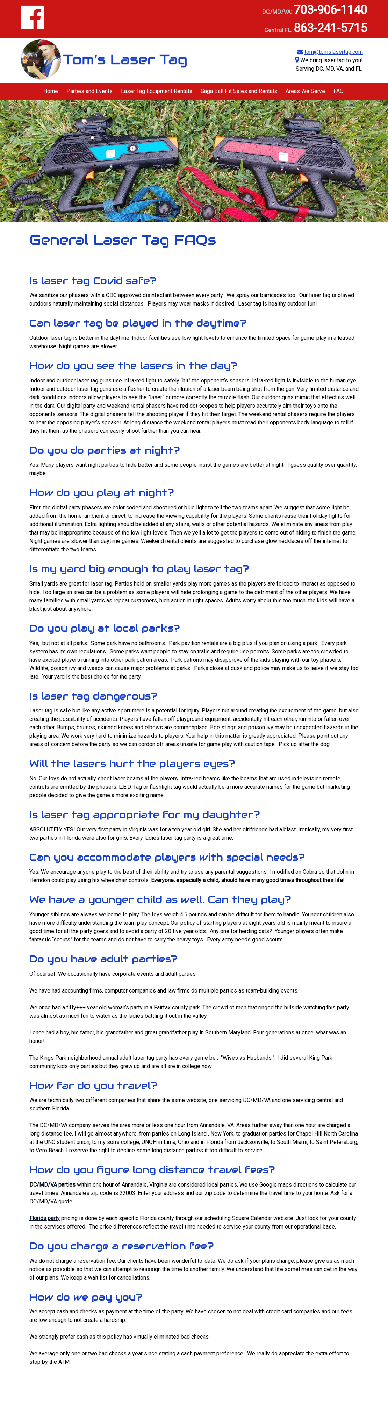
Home (50, 91)
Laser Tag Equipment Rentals (156, 91)
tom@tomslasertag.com (333, 52)
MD (43, 1184)
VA (53, 1184)
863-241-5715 (330, 28)
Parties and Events (89, 91)
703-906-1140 (330, 10)
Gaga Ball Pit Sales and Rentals (239, 91)
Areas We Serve (305, 91)
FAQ (338, 91)
